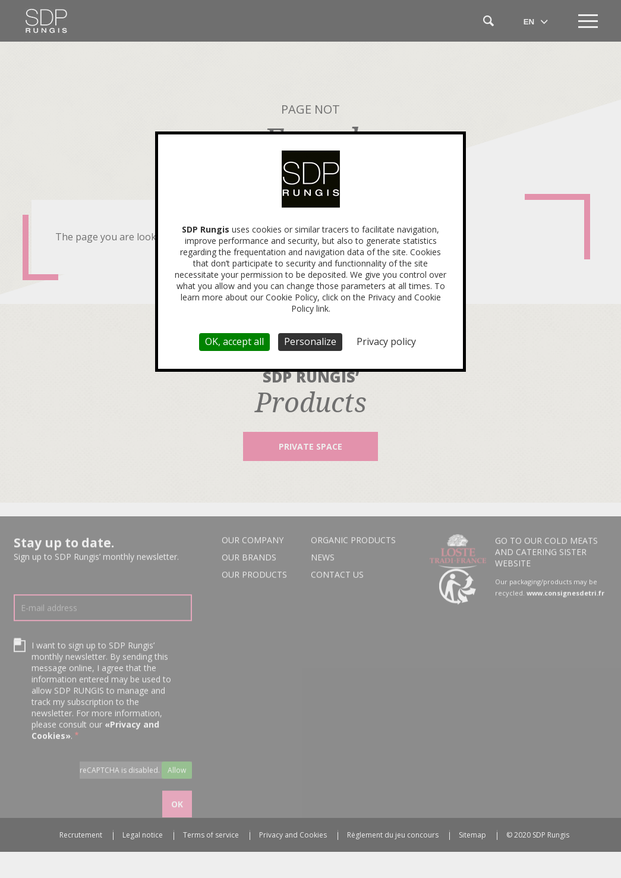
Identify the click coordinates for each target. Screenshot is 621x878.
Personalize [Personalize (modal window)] (310, 341)
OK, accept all (234, 341)
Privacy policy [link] (386, 341)
